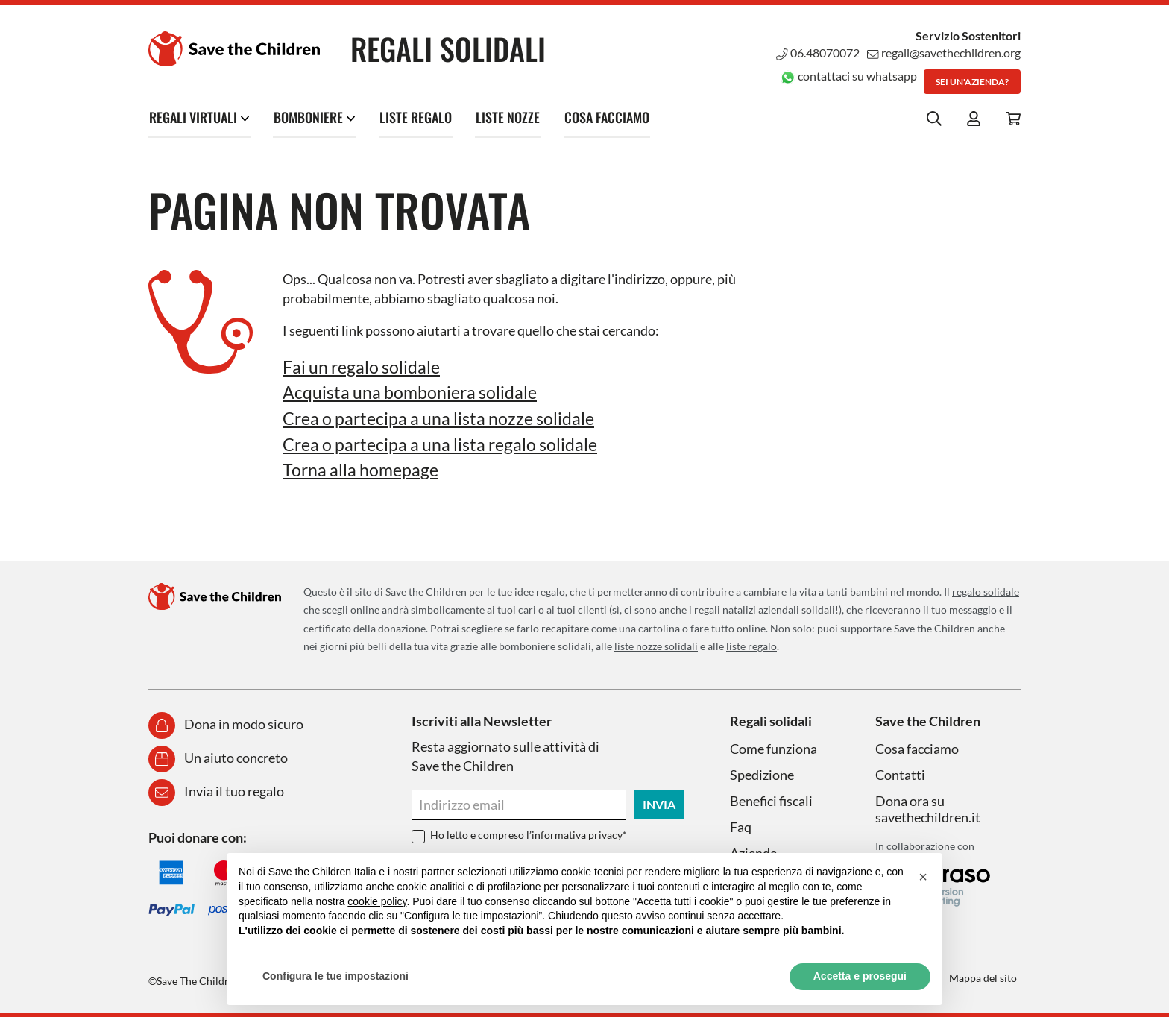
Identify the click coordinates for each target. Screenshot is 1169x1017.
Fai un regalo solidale (364, 366)
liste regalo (751, 645)
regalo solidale (985, 590)
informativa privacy (577, 833)
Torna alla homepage (362, 468)
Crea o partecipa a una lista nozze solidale (443, 418)
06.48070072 (817, 52)
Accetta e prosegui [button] (860, 976)
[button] (923, 877)
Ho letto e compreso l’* (528, 833)
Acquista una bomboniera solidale (412, 392)
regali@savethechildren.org (944, 52)
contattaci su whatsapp (848, 76)
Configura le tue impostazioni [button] (335, 976)
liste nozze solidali (656, 645)
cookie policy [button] (376, 901)
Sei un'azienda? (972, 81)
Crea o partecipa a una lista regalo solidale (445, 443)
